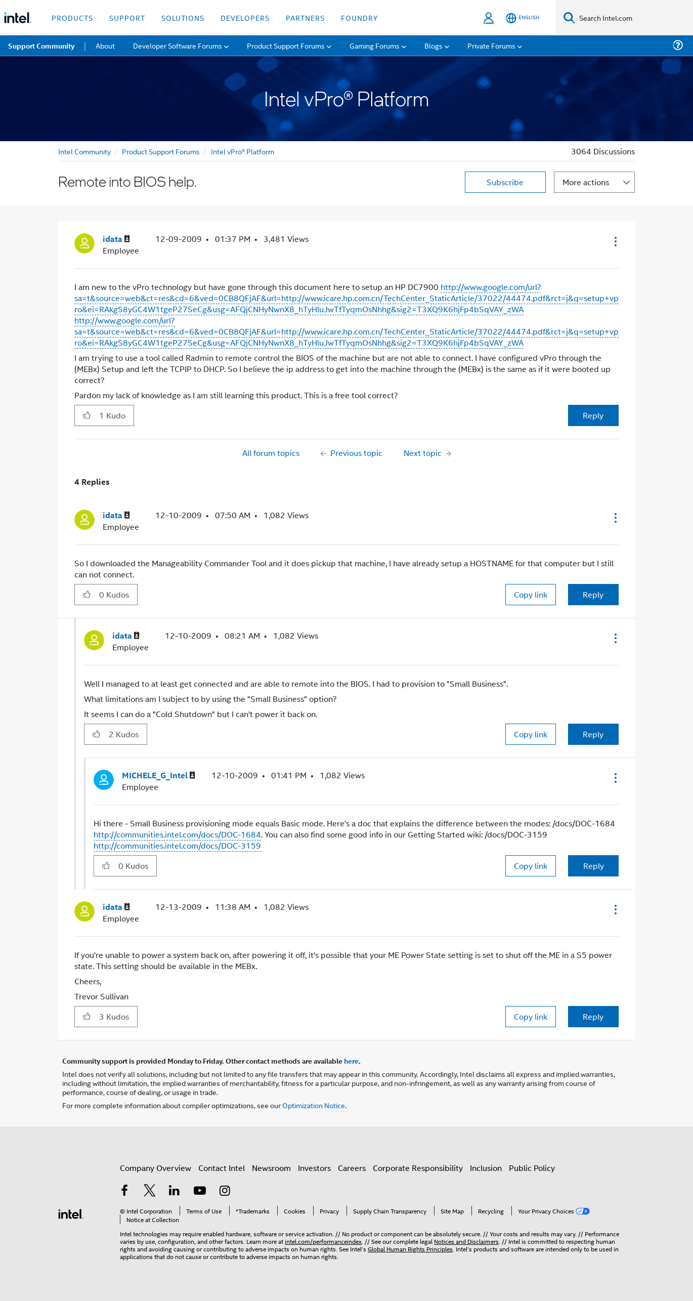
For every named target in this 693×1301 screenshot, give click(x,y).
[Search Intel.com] (634, 18)
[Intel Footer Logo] (70, 1213)
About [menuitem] (105, 45)
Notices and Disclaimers (466, 1241)
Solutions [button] (182, 17)
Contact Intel (221, 1167)
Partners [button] (305, 17)
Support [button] (127, 17)
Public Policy (532, 1167)
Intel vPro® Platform (242, 151)
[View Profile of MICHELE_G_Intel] (158, 775)
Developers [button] (245, 17)
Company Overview (155, 1167)
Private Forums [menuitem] (491, 45)
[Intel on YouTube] (199, 1191)
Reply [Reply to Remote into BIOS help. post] (593, 415)
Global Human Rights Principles (410, 1248)
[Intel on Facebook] (124, 1191)
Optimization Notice (313, 1105)
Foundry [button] (359, 17)
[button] (614, 241)
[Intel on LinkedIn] (174, 1191)
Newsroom (271, 1167)
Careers (352, 1167)
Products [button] (72, 17)
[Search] (569, 17)
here (351, 1060)
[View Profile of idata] (116, 239)
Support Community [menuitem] (41, 45)
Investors (314, 1167)
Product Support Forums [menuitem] (286, 45)
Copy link (530, 594)
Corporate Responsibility (418, 1167)
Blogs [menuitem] (433, 45)
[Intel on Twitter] (149, 1191)
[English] (522, 18)
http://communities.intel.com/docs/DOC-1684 (177, 834)
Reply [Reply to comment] (593, 594)
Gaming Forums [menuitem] (375, 45)
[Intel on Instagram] (224, 1191)
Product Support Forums (161, 151)
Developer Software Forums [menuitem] (177, 45)
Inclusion (486, 1167)
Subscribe (505, 182)
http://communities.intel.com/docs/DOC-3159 (177, 845)
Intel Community (84, 151)
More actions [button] (585, 182)
